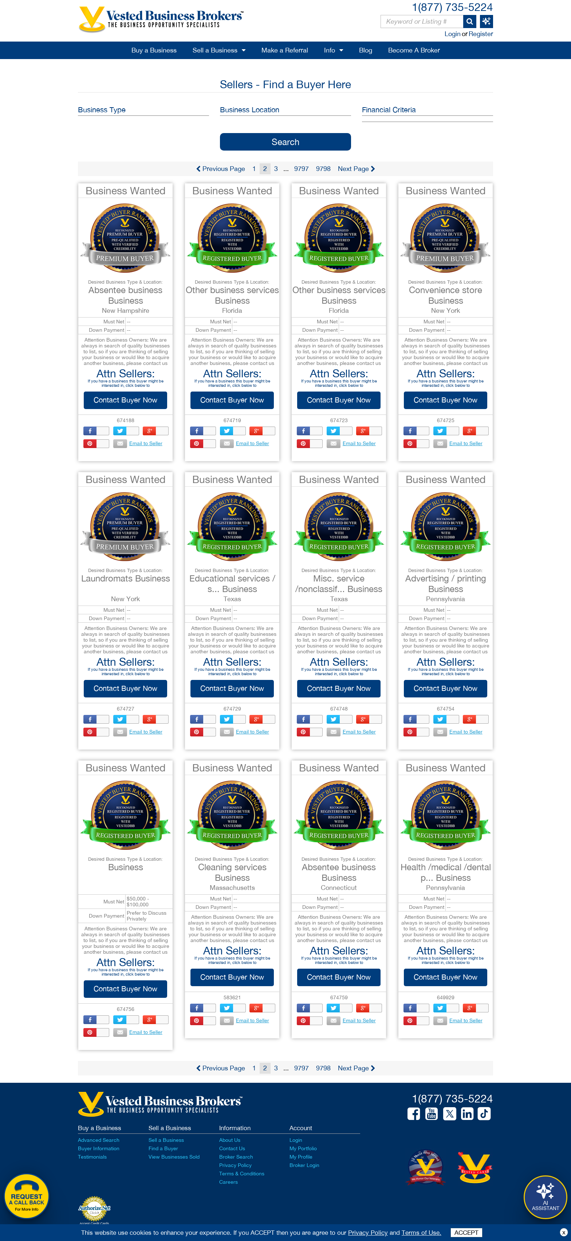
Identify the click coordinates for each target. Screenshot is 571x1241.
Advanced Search (98, 1140)
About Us (229, 1140)
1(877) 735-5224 (452, 6)
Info (329, 50)
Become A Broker (414, 50)
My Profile (301, 1157)
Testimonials (92, 1157)
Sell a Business (215, 50)
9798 (323, 168)
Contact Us (232, 1148)
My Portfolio (303, 1148)
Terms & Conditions (241, 1173)
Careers (228, 1182)
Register (481, 34)
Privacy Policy (235, 1165)
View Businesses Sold (174, 1157)
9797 (301, 168)
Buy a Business (154, 50)
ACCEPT (466, 1232)
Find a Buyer (163, 1148)
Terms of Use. (421, 1232)
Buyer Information (98, 1148)
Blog (365, 50)
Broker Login (304, 1165)
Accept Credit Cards (94, 1223)
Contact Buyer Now (125, 400)
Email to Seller (134, 443)
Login (453, 34)
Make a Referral (284, 50)
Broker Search (236, 1157)
